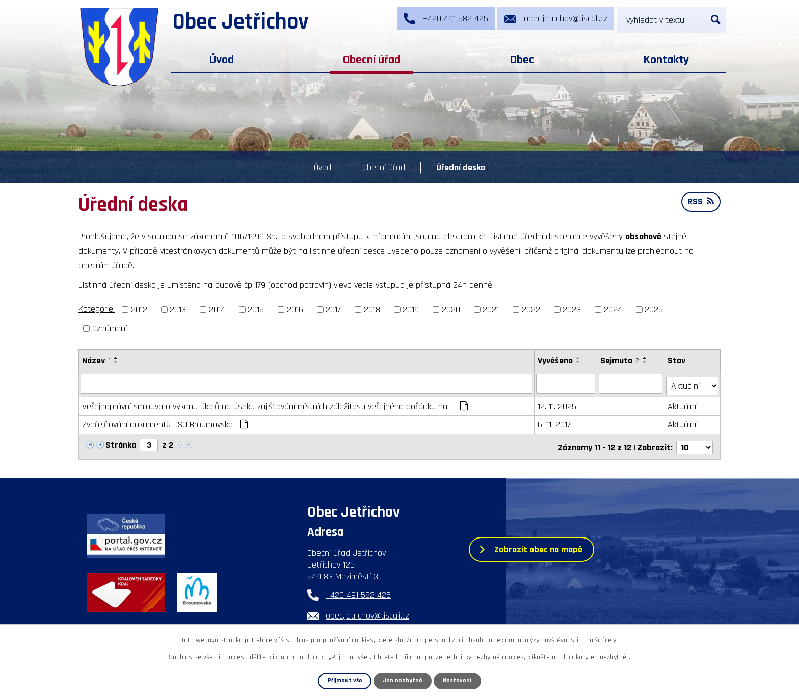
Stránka (120, 443)
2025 (654, 309)
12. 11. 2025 (557, 404)
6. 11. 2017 (554, 422)
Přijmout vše (344, 681)
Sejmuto (620, 360)
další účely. (602, 640)
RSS (700, 203)
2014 (217, 309)
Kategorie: (96, 309)
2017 (333, 309)
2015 (256, 309)
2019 (411, 309)
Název (96, 360)
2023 (572, 309)
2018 (372, 309)
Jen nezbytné (403, 681)
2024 (613, 309)
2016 (295, 309)
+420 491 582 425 (358, 591)
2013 (178, 309)
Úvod (221, 59)
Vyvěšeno (555, 360)
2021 (491, 309)
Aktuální (682, 404)
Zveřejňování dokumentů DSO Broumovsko (165, 422)
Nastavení (457, 681)
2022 (531, 309)
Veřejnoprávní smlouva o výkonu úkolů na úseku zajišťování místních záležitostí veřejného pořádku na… (275, 404)
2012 (139, 309)
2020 (451, 309)
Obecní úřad (372, 59)
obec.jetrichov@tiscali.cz (367, 612)
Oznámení (109, 328)
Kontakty (666, 59)
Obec (522, 59)
